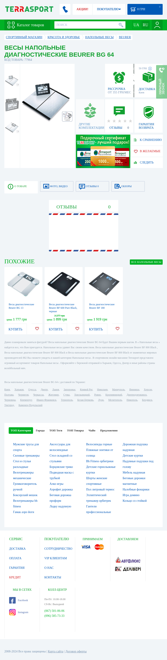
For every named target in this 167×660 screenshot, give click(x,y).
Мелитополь (115, 399)
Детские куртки (133, 455)
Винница (134, 389)
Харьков (18, 389)
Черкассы (38, 394)
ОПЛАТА (15, 558)
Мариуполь (118, 389)
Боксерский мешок (25, 495)
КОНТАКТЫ (52, 577)
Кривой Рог (86, 389)
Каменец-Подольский (30, 405)
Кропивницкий (113, 394)
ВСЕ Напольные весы (146, 262)
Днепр (44, 389)
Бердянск (147, 399)
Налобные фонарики (136, 489)
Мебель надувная (134, 472)
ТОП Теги (55, 430)
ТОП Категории (21, 430)
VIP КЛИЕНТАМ (55, 558)
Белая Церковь (85, 399)
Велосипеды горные (99, 444)
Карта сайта (55, 651)
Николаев (102, 389)
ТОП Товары (75, 430)
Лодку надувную (60, 506)
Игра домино (131, 495)
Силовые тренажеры (26, 455)
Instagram (18, 612)
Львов (55, 389)
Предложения (109, 430)
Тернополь (67, 399)
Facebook (18, 600)
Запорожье (69, 389)
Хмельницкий (82, 394)
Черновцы (10, 399)
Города (40, 430)
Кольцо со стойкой (135, 500)
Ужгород (9, 405)
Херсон (148, 389)
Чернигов (23, 394)
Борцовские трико (61, 467)
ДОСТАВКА (17, 548)
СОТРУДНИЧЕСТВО (58, 548)
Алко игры (56, 483)
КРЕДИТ (15, 577)
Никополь (132, 399)
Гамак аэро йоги (23, 512)
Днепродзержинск (137, 394)
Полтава (8, 394)
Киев (7, 389)
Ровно (97, 394)
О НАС (48, 567)
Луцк (101, 399)
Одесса (32, 389)
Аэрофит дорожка (61, 489)
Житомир (53, 394)
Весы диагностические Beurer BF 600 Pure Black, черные (63, 308)
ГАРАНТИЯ (17, 567)
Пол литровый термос (100, 489)
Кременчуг (26, 399)
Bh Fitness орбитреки (99, 461)
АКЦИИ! (82, 9)
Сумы (66, 394)
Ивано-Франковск (46, 399)
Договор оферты (76, 651)
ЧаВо (92, 430)
